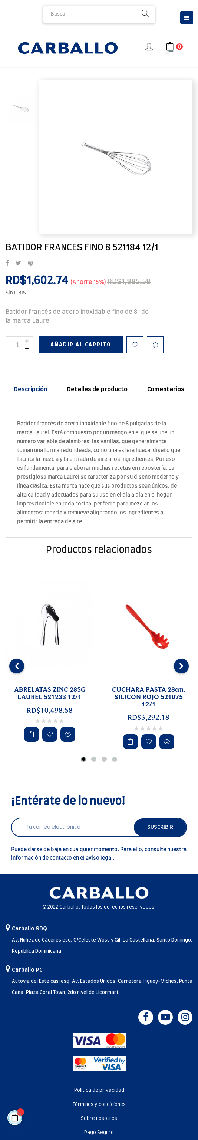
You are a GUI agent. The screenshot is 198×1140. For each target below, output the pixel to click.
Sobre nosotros (99, 1118)
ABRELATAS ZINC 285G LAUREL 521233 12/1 (49, 693)
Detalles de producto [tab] (97, 389)
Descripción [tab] (30, 389)
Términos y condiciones (99, 1104)
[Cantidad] (19, 344)
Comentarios (165, 389)
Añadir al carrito (80, 344)
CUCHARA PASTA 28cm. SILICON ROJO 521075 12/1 (148, 697)
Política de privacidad (99, 1090)
